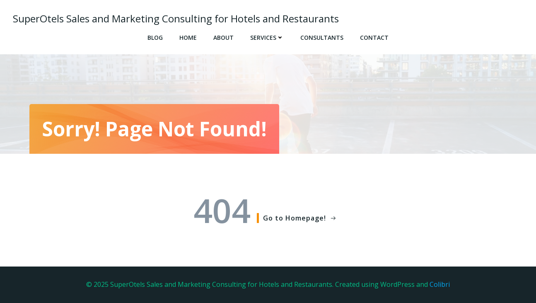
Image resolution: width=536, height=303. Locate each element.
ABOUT (223, 37)
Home (188, 37)
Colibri (440, 284)
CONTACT (374, 37)
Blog (155, 37)
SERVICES (267, 37)
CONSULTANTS (321, 37)
